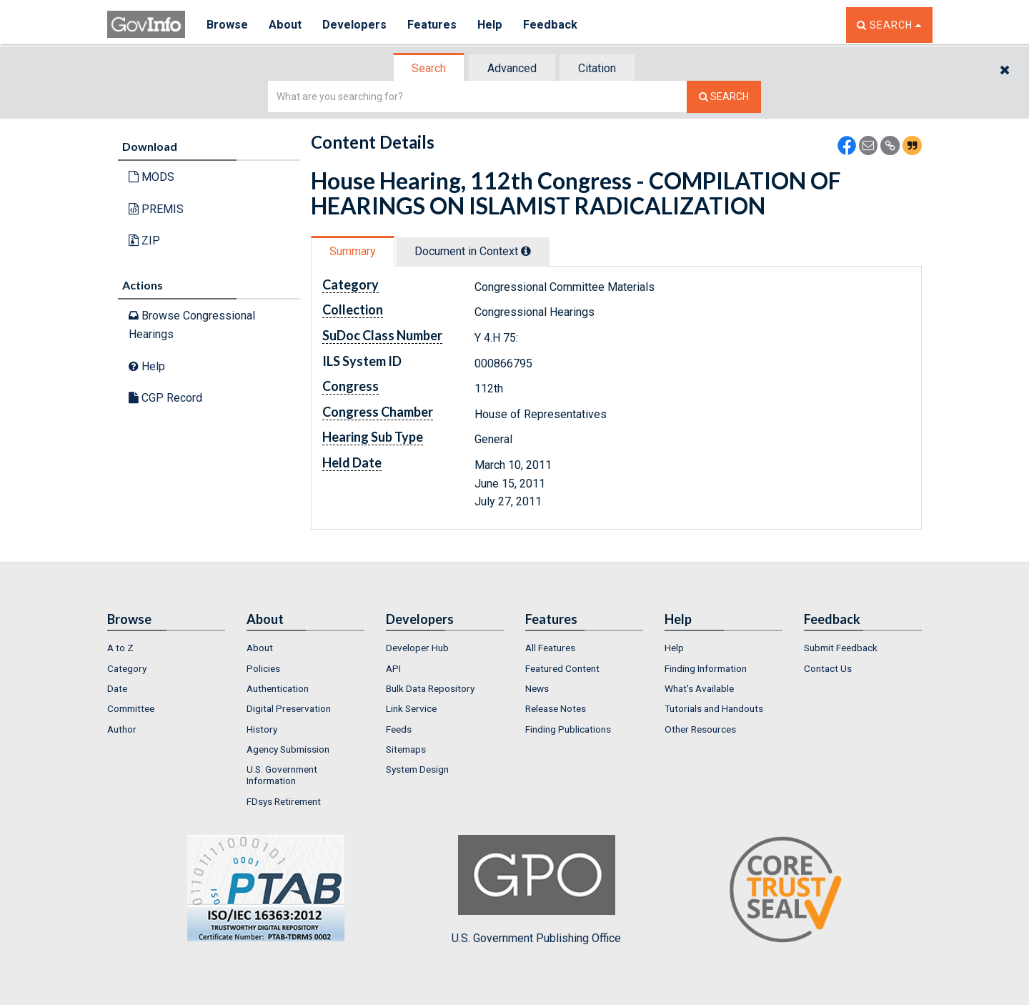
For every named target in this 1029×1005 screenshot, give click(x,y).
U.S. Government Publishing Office (536, 890)
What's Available (699, 688)
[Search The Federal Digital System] (724, 97)
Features (432, 24)
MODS (151, 177)
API (393, 668)
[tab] (429, 68)
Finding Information (706, 668)
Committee (130, 708)
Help (491, 24)
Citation (597, 68)
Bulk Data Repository (430, 688)
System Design (417, 769)
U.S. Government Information (282, 774)
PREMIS (156, 209)
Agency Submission (288, 749)
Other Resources (700, 729)
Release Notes (555, 708)
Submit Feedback (841, 647)
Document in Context (472, 251)
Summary (352, 251)
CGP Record (165, 398)
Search (429, 68)
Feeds (399, 729)
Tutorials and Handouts (714, 708)
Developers (355, 24)
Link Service (411, 708)
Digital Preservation (289, 708)
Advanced (512, 68)
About (285, 24)
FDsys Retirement (284, 801)
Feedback (551, 24)
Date (117, 688)
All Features (550, 647)
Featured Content (562, 668)
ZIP (144, 240)
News (537, 688)
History (262, 729)
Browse (227, 24)
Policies (263, 668)
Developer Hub (417, 647)
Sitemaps (406, 749)
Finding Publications (568, 729)
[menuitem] (166, 647)
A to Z (120, 647)
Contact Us (828, 668)
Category (126, 668)
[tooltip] (526, 251)
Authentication (278, 688)
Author (121, 729)
